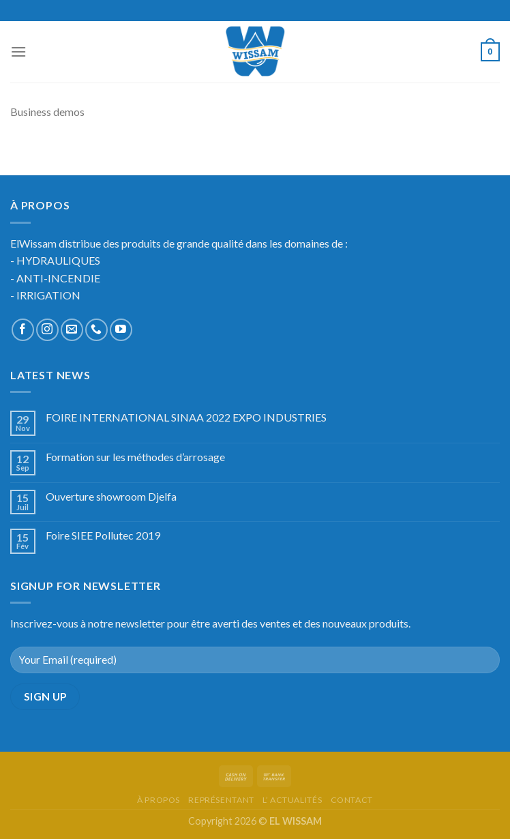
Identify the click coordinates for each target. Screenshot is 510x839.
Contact (352, 800)
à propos (158, 800)
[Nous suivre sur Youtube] (121, 330)
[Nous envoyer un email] (72, 330)
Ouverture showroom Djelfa (111, 496)
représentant (221, 800)
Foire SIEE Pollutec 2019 (103, 535)
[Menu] (18, 51)
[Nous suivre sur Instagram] (47, 330)
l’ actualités (292, 800)
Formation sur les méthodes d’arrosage (135, 456)
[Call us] (96, 330)
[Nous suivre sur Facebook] (23, 330)
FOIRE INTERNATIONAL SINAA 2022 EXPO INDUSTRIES (186, 417)
